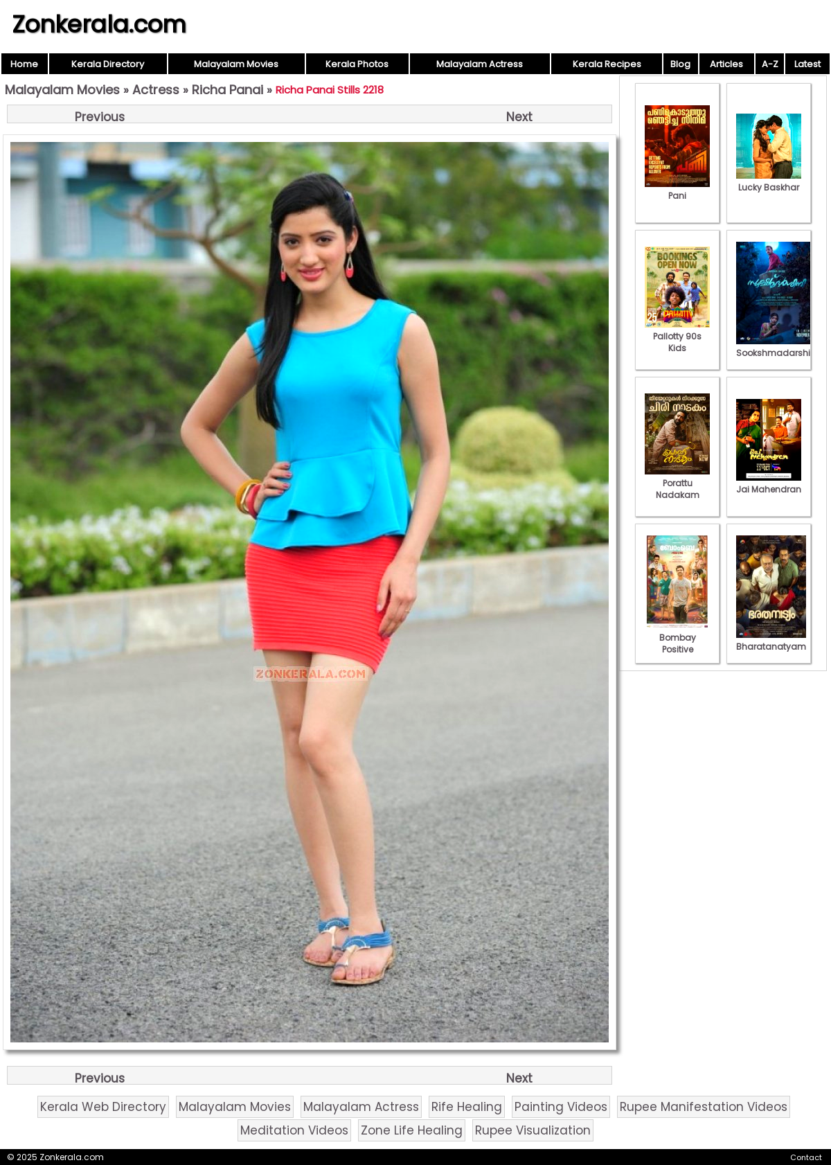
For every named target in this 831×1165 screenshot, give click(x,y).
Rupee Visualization (533, 1130)
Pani (677, 190)
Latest (807, 64)
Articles (726, 64)
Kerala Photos (356, 64)
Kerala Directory (107, 64)
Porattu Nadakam (677, 483)
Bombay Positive (677, 637)
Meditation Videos (294, 1130)
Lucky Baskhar (768, 181)
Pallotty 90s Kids (677, 336)
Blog (680, 64)
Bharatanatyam (771, 640)
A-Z (770, 64)
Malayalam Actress (479, 64)
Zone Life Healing (412, 1130)
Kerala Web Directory (103, 1107)
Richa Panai (227, 89)
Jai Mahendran (768, 483)
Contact (806, 1157)
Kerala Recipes (607, 64)
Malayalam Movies (236, 64)
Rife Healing (466, 1107)
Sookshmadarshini (777, 347)
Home (24, 64)
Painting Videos (561, 1107)
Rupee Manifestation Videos (703, 1107)
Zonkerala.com (99, 24)
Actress (155, 89)
